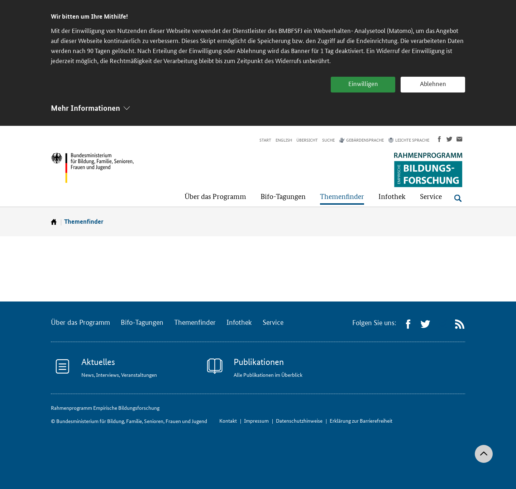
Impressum (256, 421)
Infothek (239, 322)
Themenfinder (83, 221)
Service (273, 322)
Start (265, 140)
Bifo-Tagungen (142, 322)
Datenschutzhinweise (299, 421)
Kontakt (228, 421)
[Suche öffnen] (458, 198)
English (284, 140)
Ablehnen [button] (433, 83)
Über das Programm (80, 322)
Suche (328, 140)
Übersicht (307, 140)
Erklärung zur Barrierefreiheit (361, 421)
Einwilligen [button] (363, 83)
